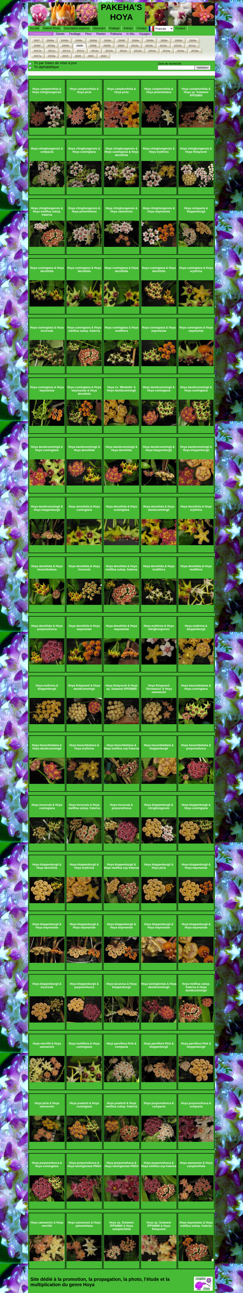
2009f (37, 45)
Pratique (114, 28)
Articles (128, 28)
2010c (163, 45)
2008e (107, 40)
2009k (107, 45)
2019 (65, 56)
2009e (193, 40)
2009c (164, 40)
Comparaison (40, 34)
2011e (80, 50)
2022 (104, 56)
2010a (135, 45)
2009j (93, 45)
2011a (192, 45)
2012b (109, 50)
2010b (149, 45)
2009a (135, 40)
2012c (123, 50)
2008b (64, 40)
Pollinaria (116, 34)
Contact (141, 28)
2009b (150, 40)
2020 (78, 56)
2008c (79, 40)
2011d (66, 50)
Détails (60, 34)
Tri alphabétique (46, 67)
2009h (65, 45)
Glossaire (99, 28)
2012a (94, 50)
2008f (121, 40)
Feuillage (75, 34)
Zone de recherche (169, 63)
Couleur (180, 28)
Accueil (34, 28)
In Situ (130, 34)
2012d (138, 50)
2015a (180, 50)
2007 (37, 40)
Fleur (88, 34)
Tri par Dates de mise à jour (55, 63)
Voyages (144, 34)
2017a (37, 56)
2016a (195, 50)
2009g (51, 45)
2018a (51, 56)
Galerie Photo (51, 28)
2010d (178, 45)
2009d (178, 40)
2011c (52, 50)
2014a (166, 50)
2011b (37, 50)
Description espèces (76, 28)
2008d (93, 40)
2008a (50, 40)
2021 (91, 56)
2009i (79, 45)
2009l (121, 45)
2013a (152, 50)
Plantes (101, 34)
